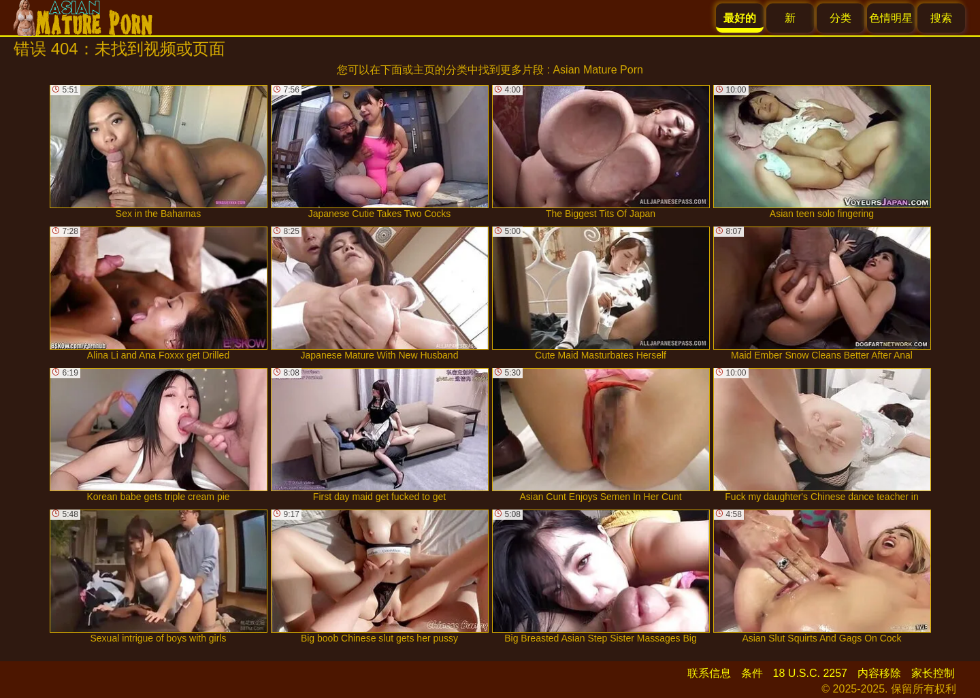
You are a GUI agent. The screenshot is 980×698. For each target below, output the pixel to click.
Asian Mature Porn (598, 70)
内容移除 (879, 673)
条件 (752, 673)
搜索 (941, 18)
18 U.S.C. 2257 (810, 673)
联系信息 (709, 673)
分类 (840, 18)
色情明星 (891, 18)
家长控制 (933, 673)
